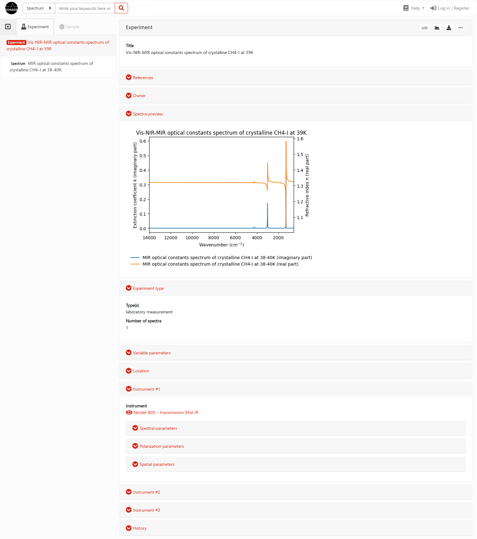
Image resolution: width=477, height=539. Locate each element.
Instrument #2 (143, 492)
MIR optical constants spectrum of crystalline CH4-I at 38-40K (51, 66)
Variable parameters (148, 353)
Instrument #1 (143, 389)
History (136, 528)
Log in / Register (449, 8)
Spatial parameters (153, 464)
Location (137, 371)
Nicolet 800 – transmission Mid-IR (162, 412)
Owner (136, 95)
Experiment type (145, 288)
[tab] (8, 27)
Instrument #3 (143, 510)
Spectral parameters (154, 428)
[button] (413, 8)
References (139, 77)
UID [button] (425, 28)
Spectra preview (144, 114)
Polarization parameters (158, 446)
